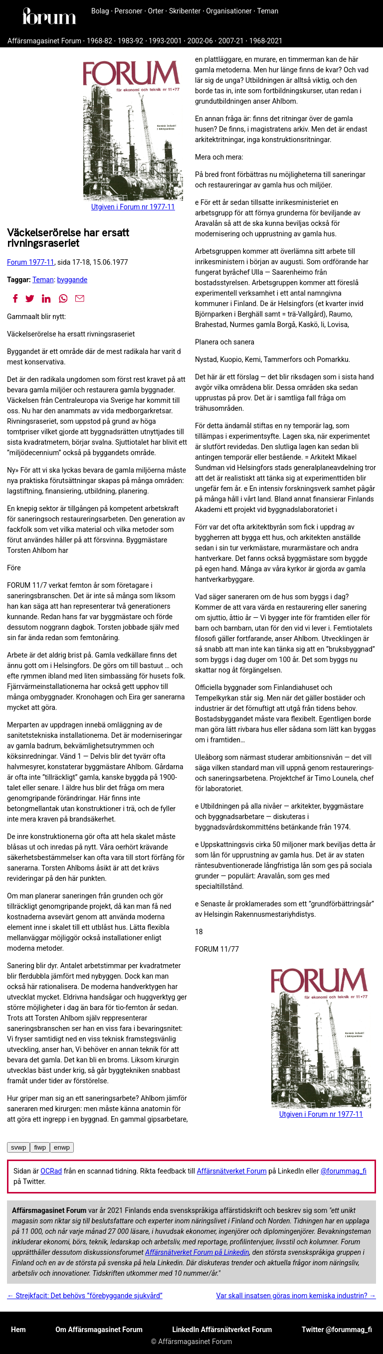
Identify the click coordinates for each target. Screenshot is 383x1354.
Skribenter (184, 11)
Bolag (100, 11)
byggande (72, 280)
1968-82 (99, 41)
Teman (267, 11)
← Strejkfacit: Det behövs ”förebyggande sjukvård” (85, 1296)
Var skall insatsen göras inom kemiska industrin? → (296, 1296)
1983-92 (130, 41)
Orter (156, 11)
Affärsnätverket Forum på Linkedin (197, 1252)
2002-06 (200, 41)
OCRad (51, 1171)
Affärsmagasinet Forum (44, 41)
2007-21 (231, 41)
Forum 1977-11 (30, 262)
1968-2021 (266, 41)
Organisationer (229, 11)
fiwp (40, 1147)
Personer (129, 11)
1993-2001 (165, 41)
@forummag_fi (344, 1171)
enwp (62, 1147)
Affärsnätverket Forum (232, 1171)
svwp (18, 1147)
